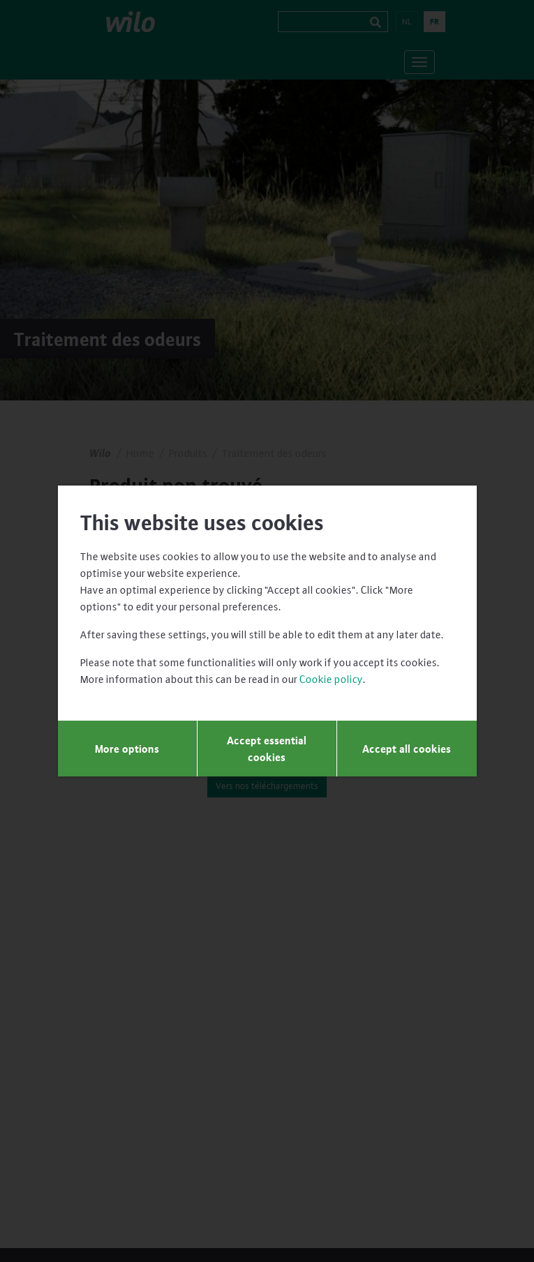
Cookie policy (331, 679)
